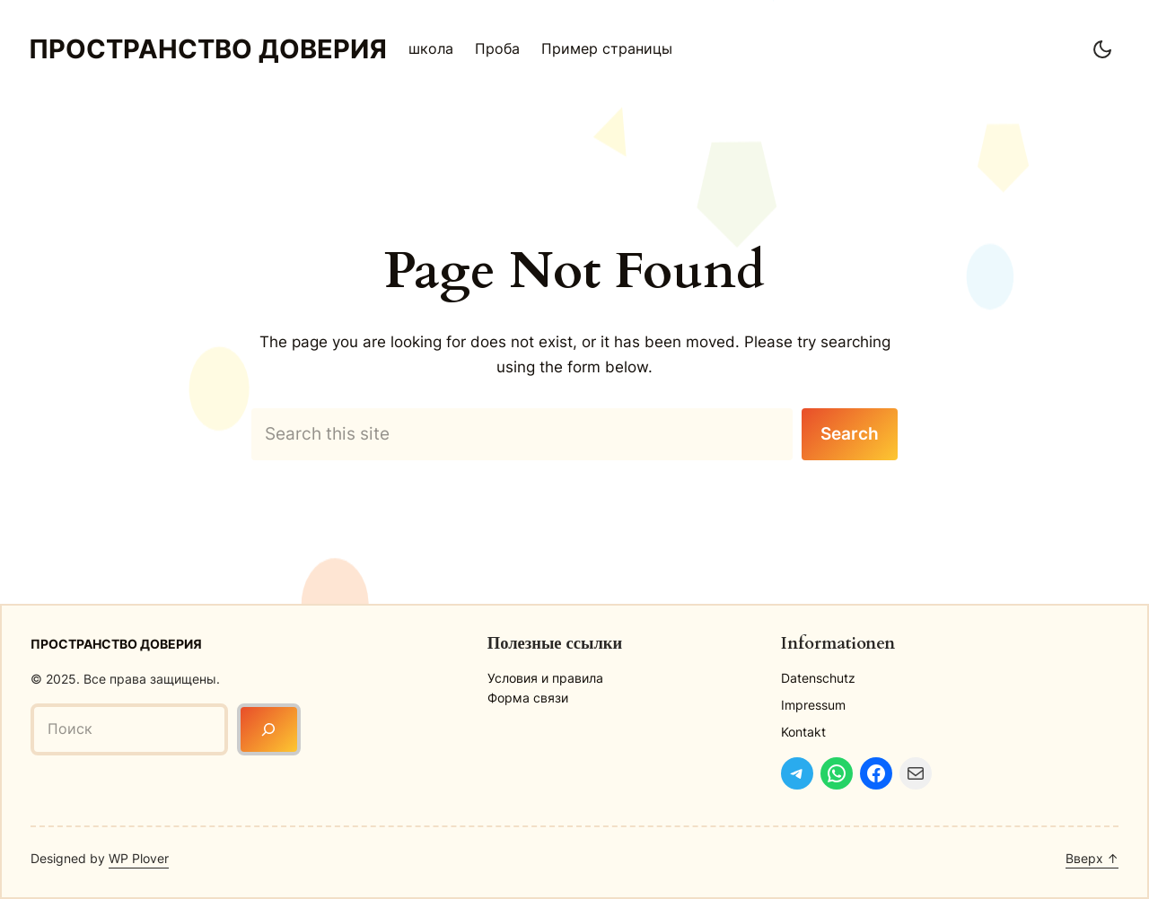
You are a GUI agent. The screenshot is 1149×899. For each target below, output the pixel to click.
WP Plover (139, 858)
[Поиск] (269, 729)
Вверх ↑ (1092, 858)
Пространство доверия (208, 49)
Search (849, 433)
